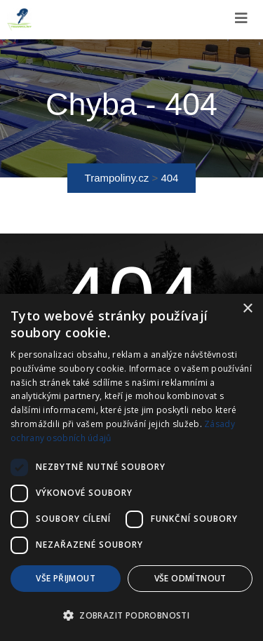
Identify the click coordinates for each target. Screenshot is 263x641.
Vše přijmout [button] (65, 578)
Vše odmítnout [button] (190, 578)
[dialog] (131, 467)
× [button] (247, 309)
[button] (131, 616)
